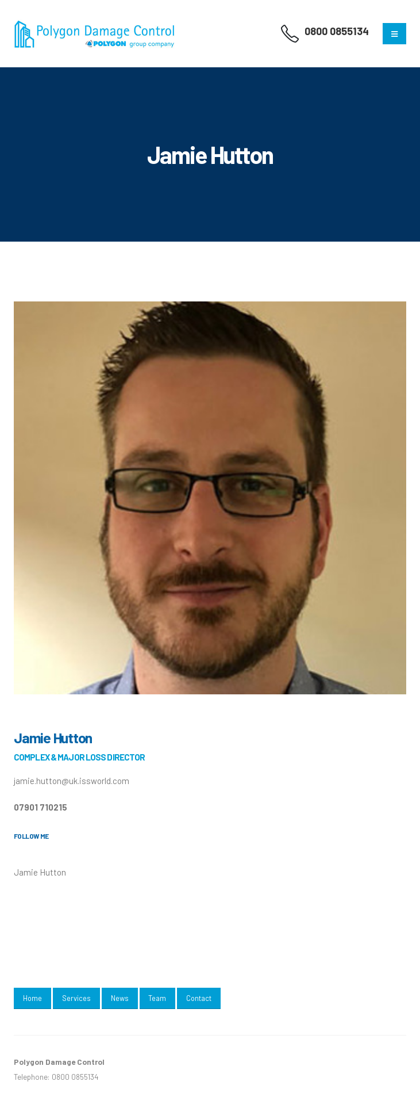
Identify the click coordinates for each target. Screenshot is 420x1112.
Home (32, 998)
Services (76, 998)
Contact (198, 998)
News (120, 998)
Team (157, 998)
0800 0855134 (337, 31)
